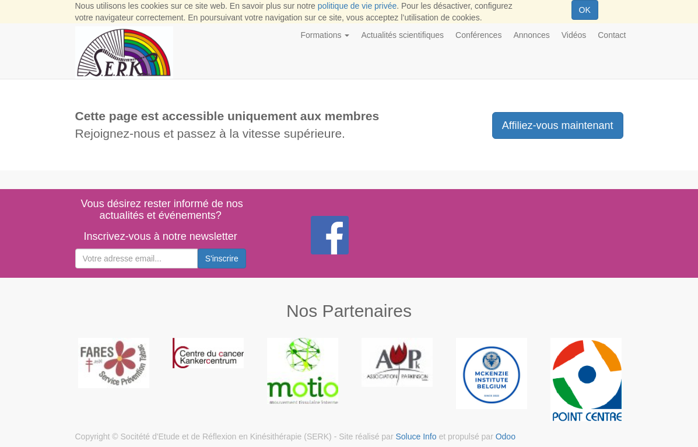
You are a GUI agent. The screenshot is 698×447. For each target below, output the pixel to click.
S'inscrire (221, 258)
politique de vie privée (357, 6)
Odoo (505, 436)
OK (585, 10)
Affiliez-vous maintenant (557, 125)
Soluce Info (415, 436)
